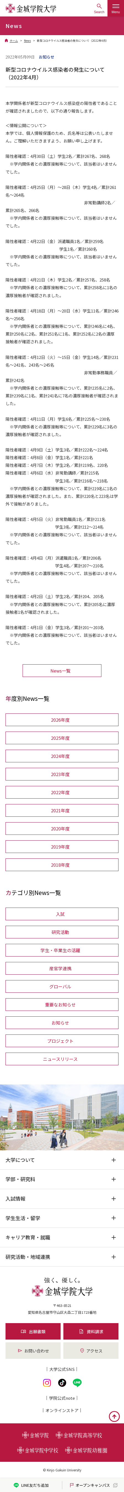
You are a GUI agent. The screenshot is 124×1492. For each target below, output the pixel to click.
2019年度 (60, 846)
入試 (60, 914)
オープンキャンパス (89, 1485)
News (27, 40)
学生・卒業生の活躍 (60, 950)
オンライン (62, 1410)
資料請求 (91, 1331)
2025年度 (60, 738)
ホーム (14, 40)
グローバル (60, 986)
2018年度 (60, 864)
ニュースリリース (60, 1059)
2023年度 (60, 774)
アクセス (91, 1351)
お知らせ (60, 1022)
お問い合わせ (33, 1351)
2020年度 (60, 828)
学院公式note (62, 1398)
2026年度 (60, 719)
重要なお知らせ (60, 1004)
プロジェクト (60, 1041)
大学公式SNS (62, 1369)
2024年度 (60, 756)
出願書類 (33, 1331)
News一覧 (60, 670)
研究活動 (60, 932)
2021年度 (60, 810)
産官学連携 (60, 968)
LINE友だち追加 (31, 1485)
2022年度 (60, 792)
